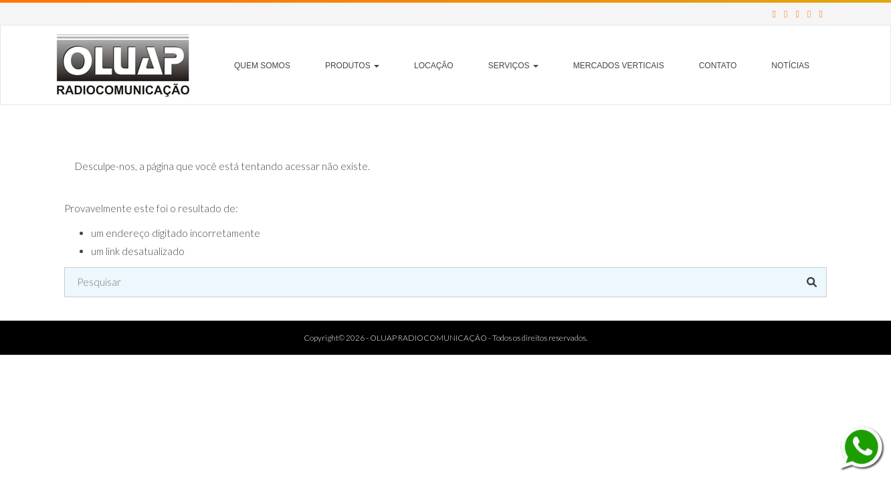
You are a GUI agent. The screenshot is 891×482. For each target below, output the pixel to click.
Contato (718, 65)
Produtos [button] (352, 65)
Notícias (790, 65)
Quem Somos (262, 65)
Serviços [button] (513, 65)
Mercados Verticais (618, 65)
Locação (434, 65)
